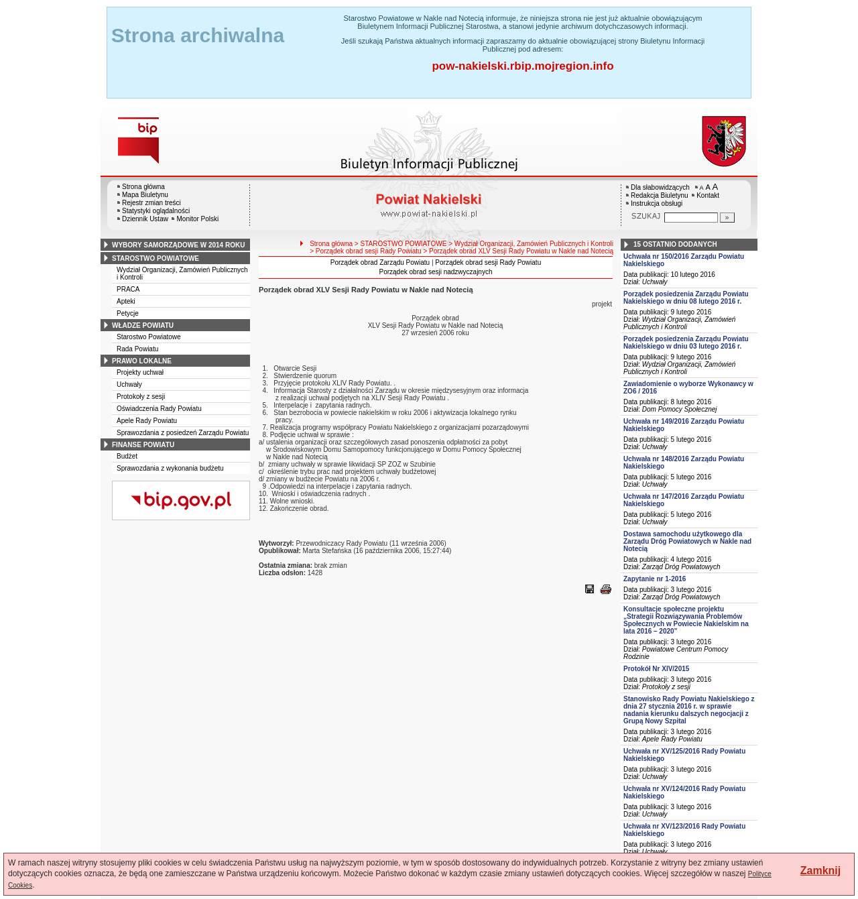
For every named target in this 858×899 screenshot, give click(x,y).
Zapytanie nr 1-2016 (654, 579)
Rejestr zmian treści (151, 202)
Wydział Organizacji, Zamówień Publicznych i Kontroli (679, 323)
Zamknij (820, 870)
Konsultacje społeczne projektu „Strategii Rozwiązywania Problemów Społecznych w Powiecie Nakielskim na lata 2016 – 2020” (686, 620)
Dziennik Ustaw (145, 219)
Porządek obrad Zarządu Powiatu (380, 262)
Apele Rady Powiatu (147, 420)
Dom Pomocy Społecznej (679, 409)
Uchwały (129, 384)
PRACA (128, 289)
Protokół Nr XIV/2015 (656, 668)
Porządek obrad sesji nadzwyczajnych (436, 272)
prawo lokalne (142, 361)
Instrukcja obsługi (656, 203)
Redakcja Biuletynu (659, 195)
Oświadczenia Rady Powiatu (159, 408)
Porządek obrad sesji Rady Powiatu (488, 262)
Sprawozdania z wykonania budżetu (170, 468)
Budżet (127, 456)
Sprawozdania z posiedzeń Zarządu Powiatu (183, 432)
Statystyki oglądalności (156, 211)
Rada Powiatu (137, 349)
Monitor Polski (197, 219)
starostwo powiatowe (155, 258)
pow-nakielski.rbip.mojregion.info (522, 66)
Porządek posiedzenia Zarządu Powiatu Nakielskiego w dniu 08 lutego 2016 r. (686, 297)
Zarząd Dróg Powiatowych (681, 567)
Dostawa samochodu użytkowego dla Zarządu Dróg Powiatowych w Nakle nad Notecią (687, 541)
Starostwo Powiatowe (149, 337)
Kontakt (707, 195)
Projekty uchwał (140, 372)
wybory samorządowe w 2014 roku (178, 245)
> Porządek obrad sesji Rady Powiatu (365, 251)
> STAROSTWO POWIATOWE (401, 243)
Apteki (126, 301)
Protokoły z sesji (141, 396)
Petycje (128, 313)
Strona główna (143, 186)
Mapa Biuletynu (145, 194)
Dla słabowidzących (660, 187)
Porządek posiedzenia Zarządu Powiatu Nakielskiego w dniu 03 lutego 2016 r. (686, 342)
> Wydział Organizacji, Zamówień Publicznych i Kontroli (530, 243)
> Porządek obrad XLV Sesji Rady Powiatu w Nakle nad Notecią (518, 251)
